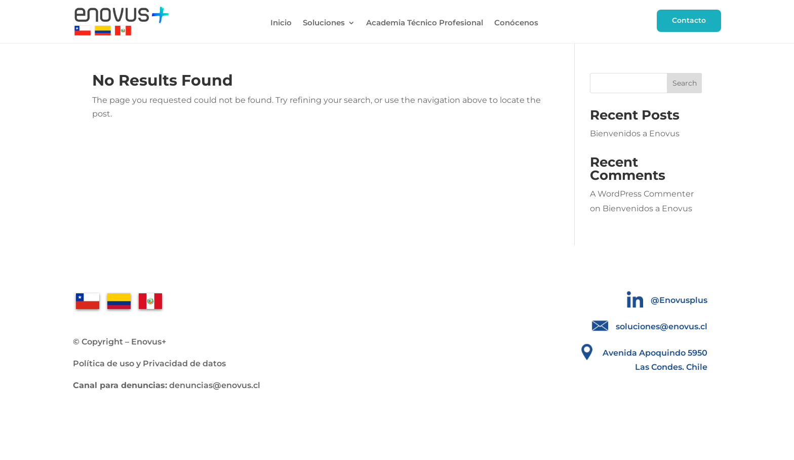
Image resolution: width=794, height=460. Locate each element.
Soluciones (324, 23)
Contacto (689, 20)
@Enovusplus (679, 300)
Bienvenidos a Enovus (635, 133)
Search (684, 83)
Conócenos (516, 23)
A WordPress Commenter (642, 194)
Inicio (281, 23)
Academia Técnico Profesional (424, 23)
